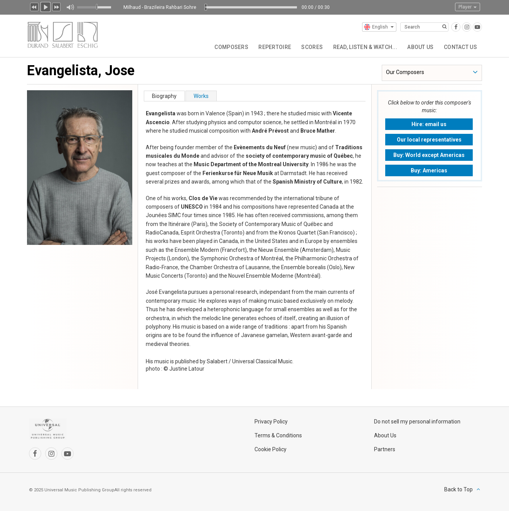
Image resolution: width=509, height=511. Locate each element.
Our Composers (405, 72)
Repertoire (268, 46)
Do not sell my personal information (417, 421)
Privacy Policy (271, 421)
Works (201, 96)
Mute (70, 7)
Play (45, 6)
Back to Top (458, 489)
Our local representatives (429, 140)
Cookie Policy (270, 449)
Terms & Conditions (278, 435)
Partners (384, 449)
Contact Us (459, 46)
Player (467, 7)
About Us (418, 46)
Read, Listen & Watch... (361, 46)
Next (56, 6)
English (379, 27)
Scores (307, 46)
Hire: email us (429, 124)
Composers (224, 46)
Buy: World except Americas (429, 155)
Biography (164, 96)
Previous (34, 6)
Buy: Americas (429, 170)
